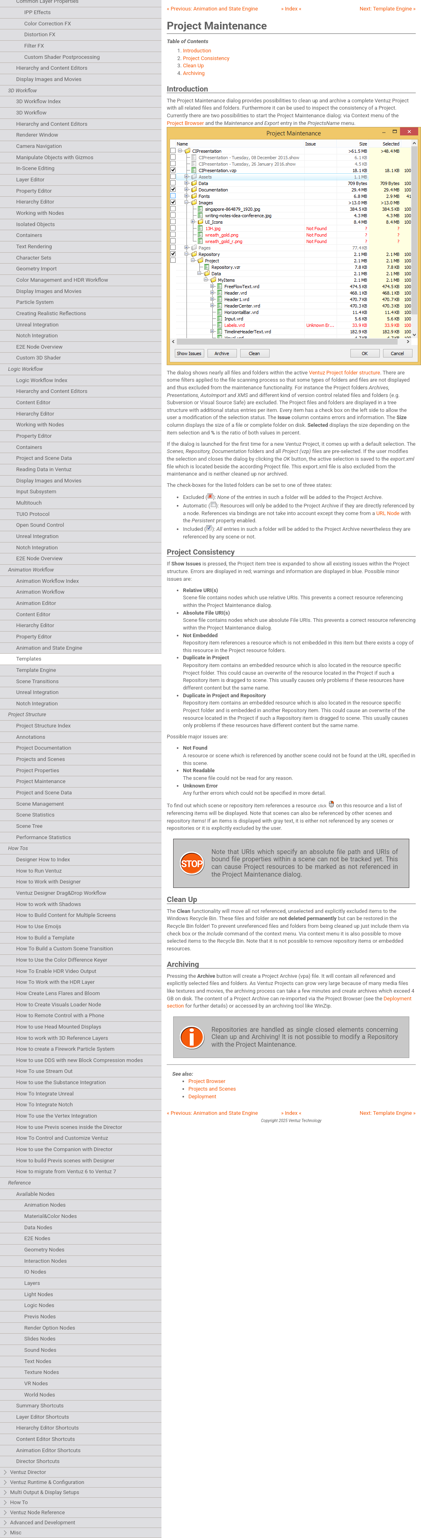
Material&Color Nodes (50, 1216)
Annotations (30, 737)
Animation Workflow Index (47, 581)
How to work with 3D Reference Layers (62, 1038)
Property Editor (34, 191)
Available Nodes (35, 1194)
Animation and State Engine (49, 648)
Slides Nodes (40, 1339)
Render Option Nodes (49, 1328)
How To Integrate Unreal (44, 1094)
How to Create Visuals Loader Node (58, 1005)
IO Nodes (35, 1272)
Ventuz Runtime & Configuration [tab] (43, 1482)
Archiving (194, 73)
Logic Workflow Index (41, 380)
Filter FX (34, 46)
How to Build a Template (45, 938)
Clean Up (193, 65)
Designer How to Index (43, 859)
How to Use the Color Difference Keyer (61, 960)
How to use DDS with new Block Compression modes (79, 1060)
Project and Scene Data (44, 458)
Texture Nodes (41, 1372)
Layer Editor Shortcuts (42, 1417)
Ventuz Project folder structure (344, 373)
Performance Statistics (43, 837)
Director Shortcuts (38, 1461)
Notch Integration (37, 336)
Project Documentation (43, 748)
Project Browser (185, 123)
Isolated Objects (35, 224)
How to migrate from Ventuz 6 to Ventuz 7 (66, 1171)
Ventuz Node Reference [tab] (33, 1512)
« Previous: (212, 9)
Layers (32, 1283)
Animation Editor (36, 603)
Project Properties (37, 770)
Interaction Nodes (45, 1261)
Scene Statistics (35, 815)
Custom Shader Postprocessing (62, 57)
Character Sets (33, 258)
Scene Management (40, 804)
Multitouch (29, 503)
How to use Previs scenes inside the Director (69, 1127)
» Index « (291, 9)
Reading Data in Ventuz (43, 469)
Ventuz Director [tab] (24, 1472)
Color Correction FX (47, 24)
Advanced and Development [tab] (38, 1522)
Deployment (202, 1096)
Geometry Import (36, 269)
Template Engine (36, 670)
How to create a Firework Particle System (65, 1049)
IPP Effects (37, 12)
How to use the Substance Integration (61, 1082)
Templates (28, 659)
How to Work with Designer (48, 882)
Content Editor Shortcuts (45, 1439)
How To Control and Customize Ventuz (62, 1138)
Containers (29, 235)
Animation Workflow (40, 592)
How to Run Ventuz (39, 871)
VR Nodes (36, 1383)
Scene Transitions (37, 681)
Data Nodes (38, 1227)
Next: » (388, 9)
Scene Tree (29, 826)
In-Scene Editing (35, 168)
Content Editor (33, 402)
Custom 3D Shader (38, 358)
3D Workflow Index (38, 101)
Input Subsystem (36, 491)
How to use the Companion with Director (64, 1149)
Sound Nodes (40, 1350)
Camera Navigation (39, 146)
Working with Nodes (40, 213)
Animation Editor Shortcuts (48, 1450)
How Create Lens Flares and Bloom (58, 993)
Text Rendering (34, 246)
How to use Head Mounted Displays (58, 1027)
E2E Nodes (37, 1238)
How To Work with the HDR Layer (55, 982)
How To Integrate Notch (44, 1105)
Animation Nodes (45, 1205)
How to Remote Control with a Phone (60, 1015)
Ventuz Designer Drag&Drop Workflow (61, 893)
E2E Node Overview (39, 347)
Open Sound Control (40, 525)
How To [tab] (15, 1502)
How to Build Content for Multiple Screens (66, 915)
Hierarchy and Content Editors (52, 68)
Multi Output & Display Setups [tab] (40, 1492)
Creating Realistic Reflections (51, 313)
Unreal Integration (37, 325)
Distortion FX (39, 34)
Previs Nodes (40, 1317)
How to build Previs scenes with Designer (65, 1161)
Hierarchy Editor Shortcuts (47, 1428)
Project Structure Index (43, 726)
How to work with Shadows (48, 904)
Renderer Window (37, 135)
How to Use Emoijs (38, 926)
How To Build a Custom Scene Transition (64, 949)
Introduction (197, 51)
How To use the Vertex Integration (56, 1116)
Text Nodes (37, 1361)
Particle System (35, 302)
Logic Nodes (39, 1305)
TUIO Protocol (33, 514)
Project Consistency (206, 58)
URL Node (388, 513)
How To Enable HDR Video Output (56, 971)
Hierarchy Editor (35, 202)
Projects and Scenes (40, 759)
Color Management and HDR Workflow (62, 280)
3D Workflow (31, 113)
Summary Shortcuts (40, 1406)
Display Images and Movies (49, 79)
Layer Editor (30, 180)
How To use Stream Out (44, 1071)
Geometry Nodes (44, 1250)
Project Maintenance (40, 781)
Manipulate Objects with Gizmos (54, 157)
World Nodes (39, 1395)
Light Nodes (38, 1294)
